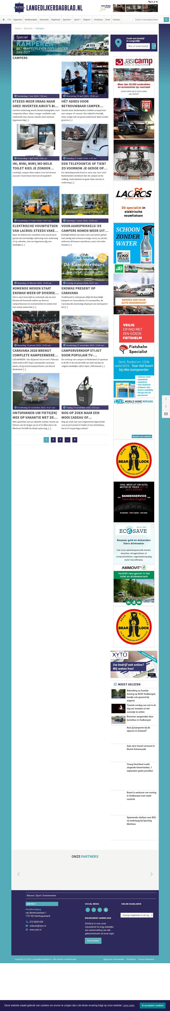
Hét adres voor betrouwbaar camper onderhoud (80, 103)
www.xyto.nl (35, 977)
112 (9, 19)
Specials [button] (66, 19)
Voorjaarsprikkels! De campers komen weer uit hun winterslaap (83, 228)
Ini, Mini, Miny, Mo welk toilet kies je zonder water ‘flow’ (32, 166)
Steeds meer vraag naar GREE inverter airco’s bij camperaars (35, 103)
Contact (116, 19)
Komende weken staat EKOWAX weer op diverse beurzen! (34, 290)
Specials (28, 28)
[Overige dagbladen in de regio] (137, 963)
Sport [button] (76, 19)
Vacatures (98, 19)
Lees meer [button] (129, 1005)
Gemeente (44, 19)
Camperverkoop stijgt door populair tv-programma (81, 353)
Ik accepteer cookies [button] (153, 1005)
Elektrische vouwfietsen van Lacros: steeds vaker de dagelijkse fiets (35, 228)
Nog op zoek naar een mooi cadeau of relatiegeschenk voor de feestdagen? (83, 415)
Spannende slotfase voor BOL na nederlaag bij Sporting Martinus (141, 868)
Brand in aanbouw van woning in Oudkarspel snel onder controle (141, 843)
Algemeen (17, 19)
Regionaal (55, 19)
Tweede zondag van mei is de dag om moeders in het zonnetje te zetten (141, 725)
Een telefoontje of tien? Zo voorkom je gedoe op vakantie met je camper (83, 166)
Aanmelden (93, 988)
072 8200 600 (36, 969)
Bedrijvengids (31, 19)
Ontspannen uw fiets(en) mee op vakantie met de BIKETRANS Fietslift (35, 415)
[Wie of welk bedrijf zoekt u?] (138, 46)
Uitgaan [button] (86, 19)
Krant (108, 19)
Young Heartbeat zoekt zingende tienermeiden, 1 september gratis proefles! (140, 815)
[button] (15, 922)
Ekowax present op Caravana (78, 290)
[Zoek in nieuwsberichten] (149, 19)
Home (18, 28)
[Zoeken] (166, 19)
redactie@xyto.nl (38, 973)
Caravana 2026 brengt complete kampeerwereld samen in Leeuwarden (36, 353)
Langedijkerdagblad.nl (54, 8)
